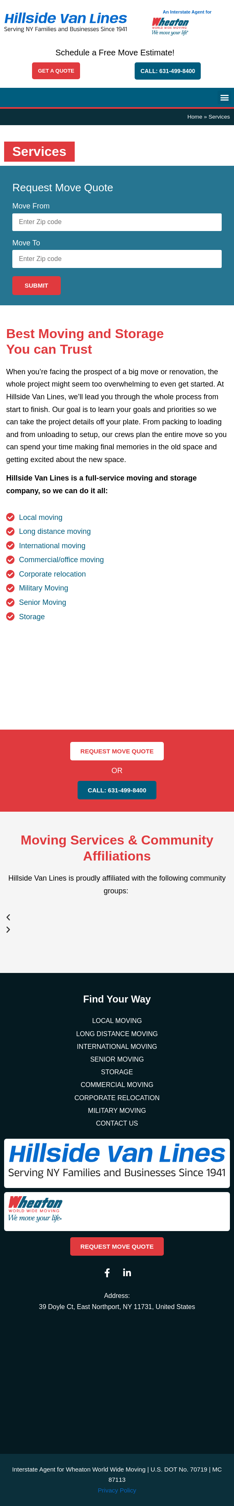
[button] (224, 97)
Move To (26, 243)
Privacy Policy (117, 1490)
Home (194, 117)
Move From (31, 206)
